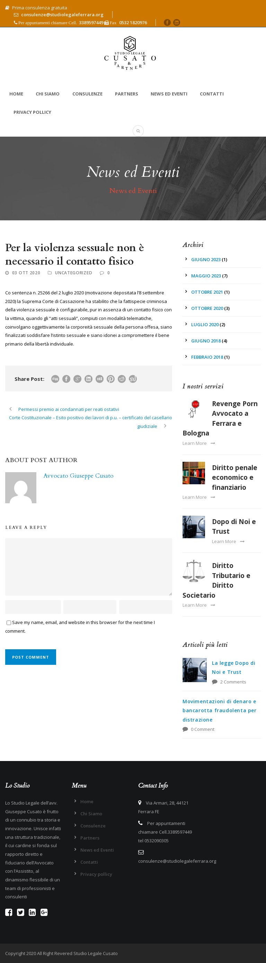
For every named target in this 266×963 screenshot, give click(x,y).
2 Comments (233, 682)
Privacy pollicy (32, 112)
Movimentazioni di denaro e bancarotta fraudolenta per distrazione (220, 710)
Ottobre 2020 (207, 308)
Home (16, 94)
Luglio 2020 (205, 324)
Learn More (199, 443)
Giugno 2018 (206, 341)
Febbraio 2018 (207, 357)
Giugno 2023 (206, 259)
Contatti (212, 94)
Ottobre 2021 (207, 292)
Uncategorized (73, 273)
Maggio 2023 (206, 276)
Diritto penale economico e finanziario (234, 477)
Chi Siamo (48, 94)
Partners (126, 94)
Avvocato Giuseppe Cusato (78, 476)
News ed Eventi (169, 94)
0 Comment (202, 729)
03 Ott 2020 (26, 273)
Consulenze (87, 94)
